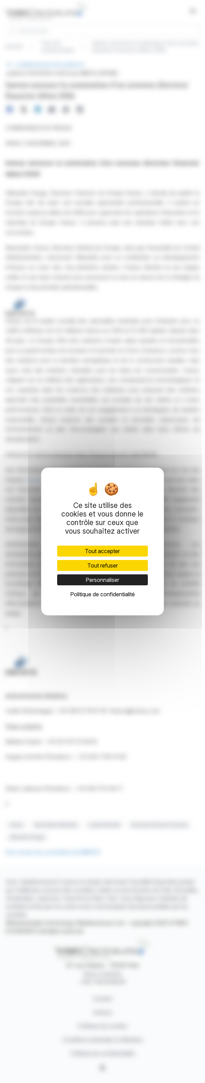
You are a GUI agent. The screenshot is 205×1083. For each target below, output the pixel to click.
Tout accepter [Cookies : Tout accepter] (102, 551)
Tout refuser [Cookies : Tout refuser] (102, 565)
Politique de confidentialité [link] (102, 594)
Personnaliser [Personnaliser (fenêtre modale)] (102, 579)
